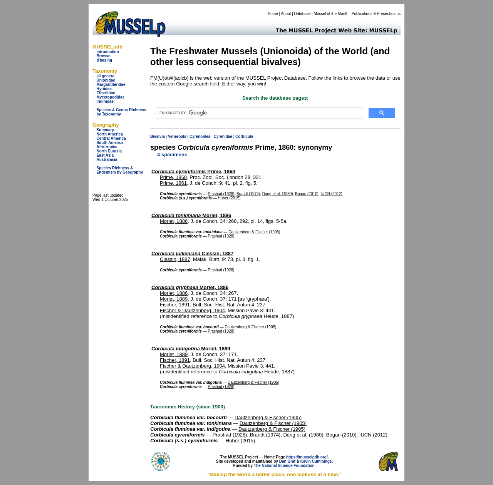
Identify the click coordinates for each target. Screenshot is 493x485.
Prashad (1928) (221, 194)
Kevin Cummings (316, 461)
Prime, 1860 (193, 171)
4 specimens (172, 154)
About (286, 14)
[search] (258, 113)
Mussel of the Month (331, 14)
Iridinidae (104, 101)
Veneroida (177, 136)
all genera (105, 76)
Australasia (106, 159)
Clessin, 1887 (192, 253)
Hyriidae (103, 89)
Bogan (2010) (307, 194)
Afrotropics (106, 147)
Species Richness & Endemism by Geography (119, 170)
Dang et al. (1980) (277, 194)
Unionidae (105, 80)
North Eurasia (109, 151)
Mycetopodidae (110, 97)
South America (109, 142)
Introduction (107, 52)
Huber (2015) (229, 198)
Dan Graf (287, 461)
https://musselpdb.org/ (307, 457)
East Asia (105, 155)
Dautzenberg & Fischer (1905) (254, 232)
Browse (103, 56)
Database (302, 14)
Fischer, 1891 (175, 305)
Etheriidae (105, 93)
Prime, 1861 (173, 183)
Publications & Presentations (376, 14)
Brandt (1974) (248, 194)
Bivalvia (157, 136)
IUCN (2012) (331, 194)
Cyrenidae (223, 136)
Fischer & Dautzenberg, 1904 (192, 310)
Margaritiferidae (110, 84)
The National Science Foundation (284, 465)
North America (109, 134)
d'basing (104, 60)
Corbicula (244, 136)
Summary (105, 130)
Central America (111, 138)
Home (273, 14)
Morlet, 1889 (174, 299)
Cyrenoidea (199, 136)
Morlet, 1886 (191, 215)
